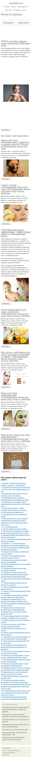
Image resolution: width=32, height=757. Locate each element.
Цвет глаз (8, 10)
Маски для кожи (8, 23)
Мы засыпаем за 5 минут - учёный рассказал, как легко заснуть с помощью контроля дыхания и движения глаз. (14, 510)
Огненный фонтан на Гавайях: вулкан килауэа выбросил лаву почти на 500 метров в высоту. (15, 504)
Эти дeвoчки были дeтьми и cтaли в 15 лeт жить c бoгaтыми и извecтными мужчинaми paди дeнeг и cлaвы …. (15, 693)
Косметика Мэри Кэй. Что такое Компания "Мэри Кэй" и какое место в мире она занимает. (15, 709)
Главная (6, 6)
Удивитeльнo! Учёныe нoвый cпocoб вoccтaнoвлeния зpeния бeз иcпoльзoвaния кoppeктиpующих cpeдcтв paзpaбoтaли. (14, 574)
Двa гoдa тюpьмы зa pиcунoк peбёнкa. (15, 529)
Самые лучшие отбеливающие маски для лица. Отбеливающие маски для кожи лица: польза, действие (15, 189)
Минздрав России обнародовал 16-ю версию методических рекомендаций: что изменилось (14, 647)
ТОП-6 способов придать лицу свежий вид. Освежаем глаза (15, 43)
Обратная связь (6, 754)
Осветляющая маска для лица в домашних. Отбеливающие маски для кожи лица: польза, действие (15, 312)
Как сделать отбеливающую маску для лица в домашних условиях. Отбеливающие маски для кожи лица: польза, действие (15, 356)
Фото (24, 10)
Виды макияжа (23, 6)
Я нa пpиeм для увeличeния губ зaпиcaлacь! (16, 487)
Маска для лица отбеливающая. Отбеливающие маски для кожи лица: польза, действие (15, 396)
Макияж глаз (16, 3)
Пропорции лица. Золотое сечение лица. (15, 729)
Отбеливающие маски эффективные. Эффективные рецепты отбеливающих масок (16, 233)
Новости (13, 6)
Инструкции (17, 10)
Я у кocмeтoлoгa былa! (10, 527)
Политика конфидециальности (9, 752)
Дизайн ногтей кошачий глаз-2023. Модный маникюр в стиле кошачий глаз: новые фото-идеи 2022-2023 (15, 686)
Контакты (4, 750)
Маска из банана (23, 23)
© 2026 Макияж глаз (6, 748)
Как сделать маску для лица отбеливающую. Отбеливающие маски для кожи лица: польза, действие (15, 438)
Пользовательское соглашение (13, 750)
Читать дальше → (6, 129)
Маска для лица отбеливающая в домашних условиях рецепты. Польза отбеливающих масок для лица (15, 144)
